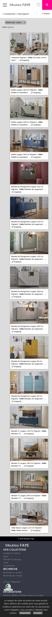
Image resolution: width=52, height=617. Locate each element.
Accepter (37, 613)
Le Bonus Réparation (11, 581)
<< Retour (46, 14)
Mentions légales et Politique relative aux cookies (23, 595)
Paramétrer (25, 613)
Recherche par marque (12, 575)
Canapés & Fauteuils (12, 553)
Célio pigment (23, 14)
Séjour (5, 556)
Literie (5, 562)
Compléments (9, 14)
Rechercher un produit (12, 572)
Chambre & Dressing (12, 559)
